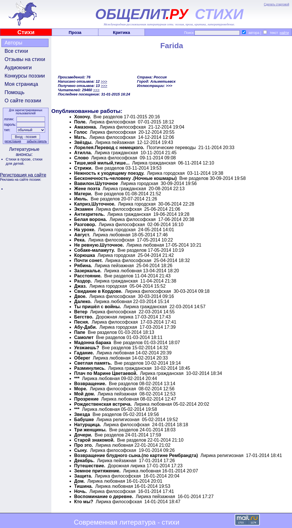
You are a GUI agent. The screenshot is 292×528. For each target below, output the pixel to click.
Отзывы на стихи (25, 59)
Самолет (84, 337)
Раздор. (83, 281)
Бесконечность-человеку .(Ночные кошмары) (125, 178)
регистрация (13, 141)
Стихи (26, 32)
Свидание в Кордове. (98, 291)
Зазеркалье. (88, 270)
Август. (82, 234)
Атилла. (83, 152)
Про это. (83, 445)
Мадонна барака (92, 342)
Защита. (83, 476)
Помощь (15, 92)
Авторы (13, 43)
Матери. (83, 193)
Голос (80, 132)
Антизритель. (89, 214)
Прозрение (86, 399)
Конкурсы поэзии (25, 76)
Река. (80, 239)
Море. (80, 388)
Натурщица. (87, 424)
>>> (104, 81)
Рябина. (83, 265)
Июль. (81, 198)
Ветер (81, 311)
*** (77, 378)
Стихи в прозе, (19, 159)
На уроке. (84, 229)
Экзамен (83, 209)
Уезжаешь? (86, 347)
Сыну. (81, 450)
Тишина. (83, 486)
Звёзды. (83, 142)
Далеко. (83, 301)
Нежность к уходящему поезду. (109, 173)
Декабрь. (84, 460)
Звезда (82, 414)
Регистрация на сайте (23, 174)
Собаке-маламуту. (94, 250)
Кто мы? (83, 501)
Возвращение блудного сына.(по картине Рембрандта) (136, 455)
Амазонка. (85, 127)
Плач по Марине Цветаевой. (105, 373)
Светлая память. (93, 363)
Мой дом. (84, 393)
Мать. (80, 137)
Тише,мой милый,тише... (101, 163)
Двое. (80, 296)
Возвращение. (90, 383)
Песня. (81, 322)
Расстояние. (88, 275)
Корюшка (84, 255)
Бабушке (84, 419)
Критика (121, 32)
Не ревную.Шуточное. (99, 245)
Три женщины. (90, 429)
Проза (75, 32)
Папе (79, 332)
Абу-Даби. (85, 327)
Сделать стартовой (276, 4)
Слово (81, 157)
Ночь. (80, 491)
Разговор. (85, 224)
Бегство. (83, 316)
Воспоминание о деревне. (103, 496)
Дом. (79, 481)
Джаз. (80, 286)
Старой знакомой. (94, 440)
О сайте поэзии (23, 100)
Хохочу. (82, 116)
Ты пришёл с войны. (97, 306)
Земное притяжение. (97, 470)
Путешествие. (89, 465)
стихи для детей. (24, 161)
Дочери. (83, 434)
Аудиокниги (18, 67)
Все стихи (16, 51)
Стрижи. (83, 168)
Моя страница (21, 84)
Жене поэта (87, 188)
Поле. (80, 121)
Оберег (82, 358)
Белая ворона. (90, 219)
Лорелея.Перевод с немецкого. (109, 147)
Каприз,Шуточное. (94, 204)
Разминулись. (90, 368)
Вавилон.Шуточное (96, 183)
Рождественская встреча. (103, 404)
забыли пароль (37, 141)
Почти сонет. (88, 260)
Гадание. (84, 352)
